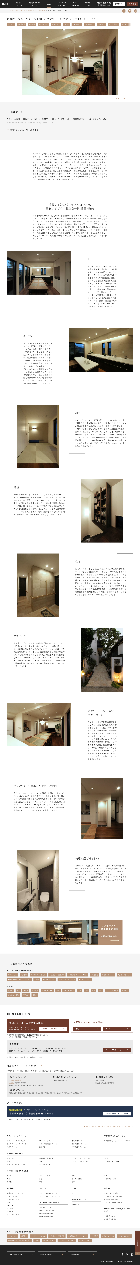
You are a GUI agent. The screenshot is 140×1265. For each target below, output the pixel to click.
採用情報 (119, 4)
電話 (77, 1029)
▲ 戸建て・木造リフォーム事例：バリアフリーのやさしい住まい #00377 (108, 1126)
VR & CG (10, 1205)
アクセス (10, 1211)
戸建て (9, 1161)
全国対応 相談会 (109, 1216)
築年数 (9, 1182)
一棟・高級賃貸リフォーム (48, 1144)
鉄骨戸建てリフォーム (79, 1144)
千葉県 (11, 1083)
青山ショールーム (45, 1207)
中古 (40, 1182)
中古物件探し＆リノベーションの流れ (117, 1141)
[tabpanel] (70, 62)
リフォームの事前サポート (48, 1193)
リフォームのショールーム (49, 1202)
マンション (11, 1158)
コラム (74, 1188)
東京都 (11, 1080)
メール (107, 1029)
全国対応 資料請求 (110, 1219)
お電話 (29, 1035)
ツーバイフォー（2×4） (112, 1161)
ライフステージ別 (110, 1179)
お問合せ (132, 4)
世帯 (73, 1182)
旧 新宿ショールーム (46, 1216)
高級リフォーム (12, 1147)
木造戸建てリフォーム (79, 1141)
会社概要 (10, 1188)
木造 (40, 1161)
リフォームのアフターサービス (50, 1196)
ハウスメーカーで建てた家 (81, 1158)
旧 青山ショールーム (46, 1213)
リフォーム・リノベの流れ (16, 1141)
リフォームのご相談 (111, 1193)
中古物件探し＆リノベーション (115, 1136)
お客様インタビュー (79, 1199)
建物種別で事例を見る (15, 1153)
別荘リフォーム (44, 1147)
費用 (8, 1179)
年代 (105, 1176)
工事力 (9, 1202)
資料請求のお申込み (111, 1199)
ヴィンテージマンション (80, 1161)
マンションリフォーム (46, 1141)
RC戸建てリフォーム (79, 1147)
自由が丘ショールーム (46, 1210)
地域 (73, 1176)
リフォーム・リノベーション (17, 1136)
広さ (40, 1179)
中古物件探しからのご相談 (113, 1196)
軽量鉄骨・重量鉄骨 (46, 1158)
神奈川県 (18, 1080)
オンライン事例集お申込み (113, 1202)
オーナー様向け (77, 1179)
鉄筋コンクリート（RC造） (16, 1164)
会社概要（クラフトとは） (16, 1193)
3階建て (106, 1158)
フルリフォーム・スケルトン (17, 1144)
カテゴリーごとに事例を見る (17, 1171)
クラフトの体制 (12, 1196)
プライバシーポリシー (14, 1215)
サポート (42, 1188)
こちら (24, 1057)
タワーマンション (45, 1164)
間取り (9, 1176)
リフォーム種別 (44, 1176)
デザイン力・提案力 (14, 1199)
